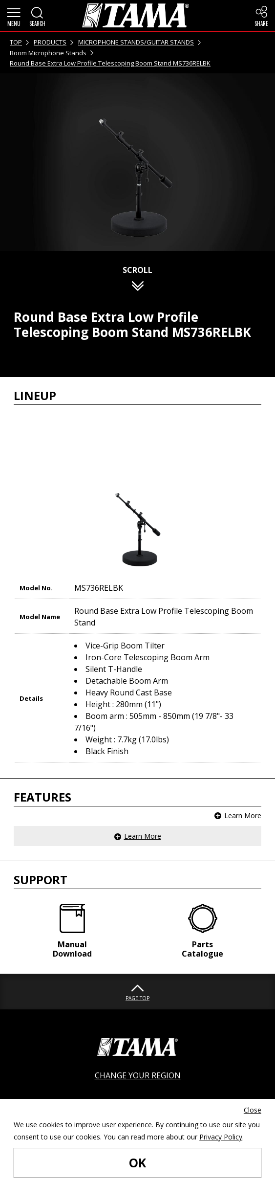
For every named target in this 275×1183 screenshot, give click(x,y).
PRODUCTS (50, 42)
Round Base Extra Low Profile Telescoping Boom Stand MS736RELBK (110, 63)
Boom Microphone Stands (48, 52)
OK (137, 1163)
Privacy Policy (220, 1136)
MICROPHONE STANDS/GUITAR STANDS (136, 42)
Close (252, 1110)
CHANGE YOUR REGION (138, 1075)
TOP (16, 42)
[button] (13, 15)
